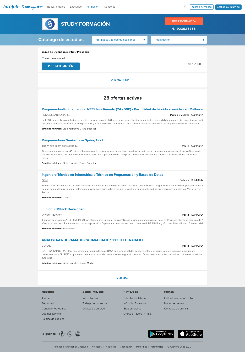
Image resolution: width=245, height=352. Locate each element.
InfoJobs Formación (135, 303)
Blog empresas (132, 308)
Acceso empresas (202, 7)
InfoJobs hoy (90, 298)
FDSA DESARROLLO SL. (56, 115)
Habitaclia (111, 346)
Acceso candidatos (228, 7)
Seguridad (48, 303)
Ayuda (46, 298)
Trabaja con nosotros (95, 303)
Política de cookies (53, 319)
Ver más (122, 278)
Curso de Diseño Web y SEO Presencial (66, 52)
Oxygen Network (52, 214)
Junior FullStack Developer (63, 210)
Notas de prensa (174, 303)
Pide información (184, 21)
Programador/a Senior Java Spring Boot (72, 141)
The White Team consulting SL (60, 146)
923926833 (186, 28)
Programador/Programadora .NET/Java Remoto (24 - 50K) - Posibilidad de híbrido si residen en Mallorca (122, 110)
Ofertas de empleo (94, 308)
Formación (92, 6)
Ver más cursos (122, 80)
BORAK (46, 245)
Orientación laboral (134, 298)
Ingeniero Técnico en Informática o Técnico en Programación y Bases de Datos (102, 175)
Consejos (109, 6)
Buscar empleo (56, 6)
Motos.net (141, 346)
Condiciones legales (54, 308)
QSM (45, 180)
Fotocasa (97, 346)
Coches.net (126, 346)
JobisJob (83, 346)
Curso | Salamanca (53, 58)
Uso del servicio (51, 313)
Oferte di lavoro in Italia (137, 313)
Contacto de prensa (176, 308)
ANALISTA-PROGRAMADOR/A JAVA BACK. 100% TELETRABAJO (92, 241)
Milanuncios (157, 346)
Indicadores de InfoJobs (178, 298)
